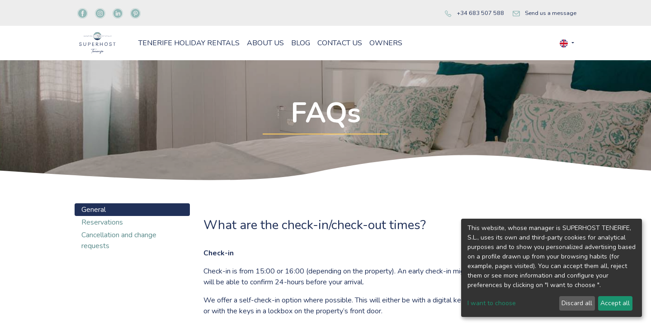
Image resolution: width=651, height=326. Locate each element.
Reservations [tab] (102, 254)
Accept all (615, 303)
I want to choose (491, 303)
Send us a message (550, 13)
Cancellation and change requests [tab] (118, 272)
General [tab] (93, 241)
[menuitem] (242, 59)
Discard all (576, 303)
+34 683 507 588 (480, 13)
